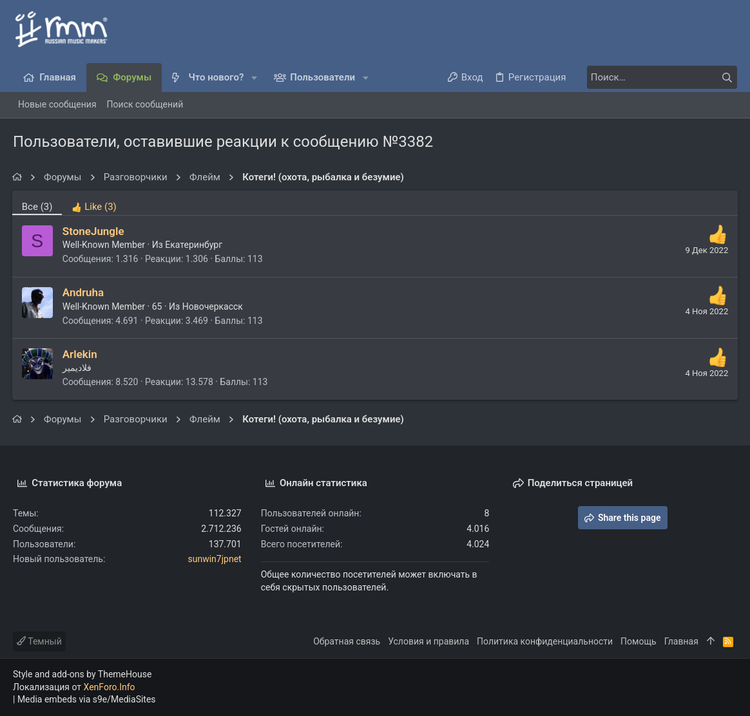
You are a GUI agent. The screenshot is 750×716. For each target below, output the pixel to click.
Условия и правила (428, 641)
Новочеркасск (213, 306)
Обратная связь (346, 641)
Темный (39, 641)
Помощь (638, 641)
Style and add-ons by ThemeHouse (82, 674)
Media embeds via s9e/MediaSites (86, 699)
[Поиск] (656, 77)
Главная (681, 641)
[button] (254, 77)
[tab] (95, 203)
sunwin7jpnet (215, 559)
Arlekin (80, 354)
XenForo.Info (109, 687)
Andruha (83, 292)
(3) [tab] (38, 206)
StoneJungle (94, 231)
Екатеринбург (195, 245)
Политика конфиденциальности (545, 641)
